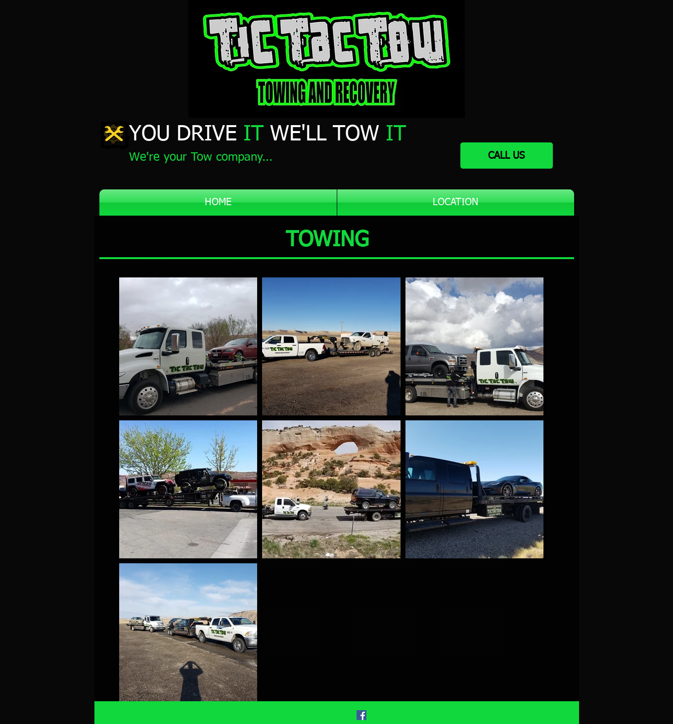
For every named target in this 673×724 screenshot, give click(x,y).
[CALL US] (506, 155)
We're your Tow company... (200, 157)
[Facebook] (361, 715)
